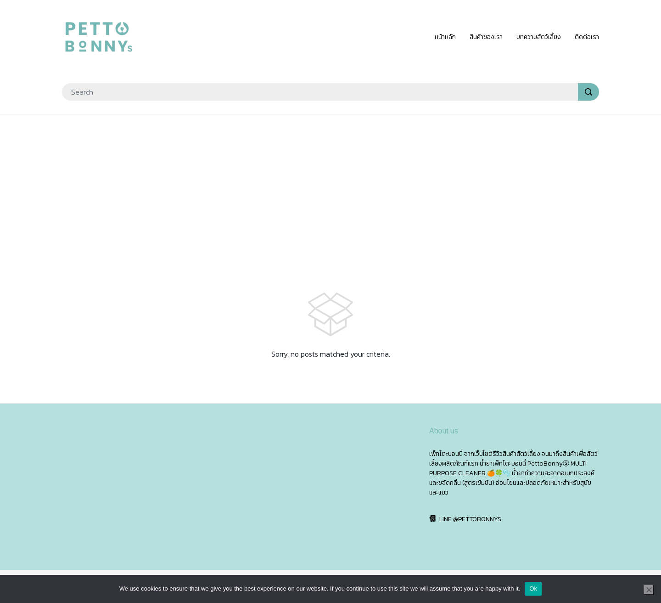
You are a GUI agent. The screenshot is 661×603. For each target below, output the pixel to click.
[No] (648, 589)
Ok (533, 588)
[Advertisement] (330, 188)
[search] (588, 92)
